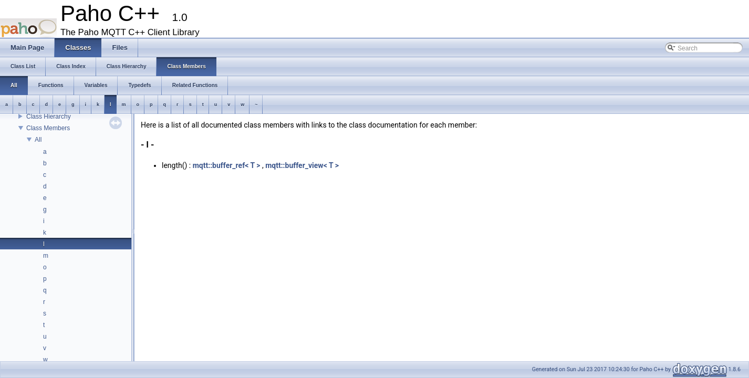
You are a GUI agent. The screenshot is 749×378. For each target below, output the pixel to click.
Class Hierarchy (48, 116)
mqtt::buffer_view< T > (302, 165)
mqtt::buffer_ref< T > (227, 165)
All (38, 139)
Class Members (48, 128)
